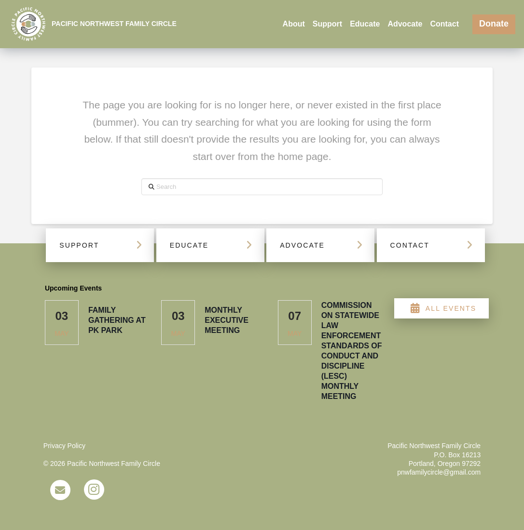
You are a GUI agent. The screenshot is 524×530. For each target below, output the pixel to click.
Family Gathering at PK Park (117, 320)
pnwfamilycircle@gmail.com (439, 472)
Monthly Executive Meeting (226, 320)
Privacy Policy (64, 446)
